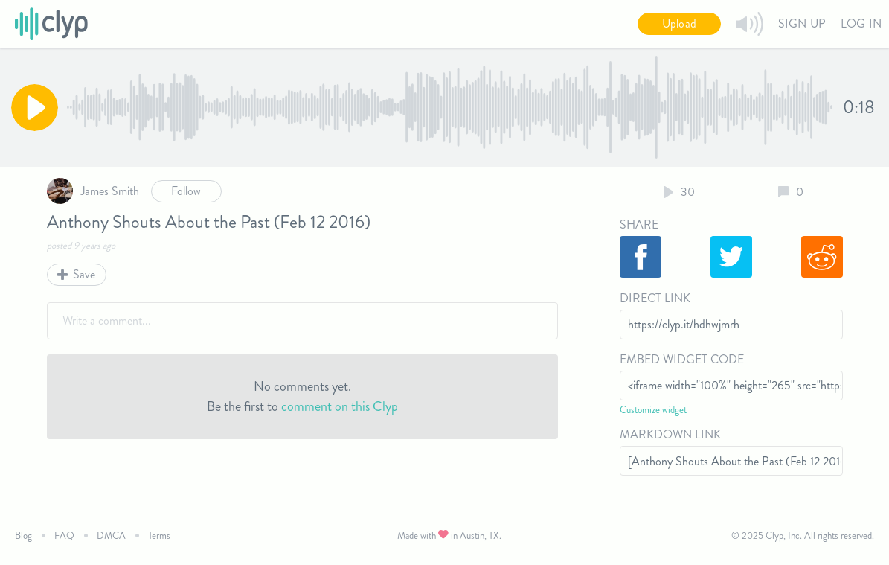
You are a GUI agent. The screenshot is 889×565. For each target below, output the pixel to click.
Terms (159, 536)
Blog (23, 536)
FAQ (64, 536)
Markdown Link (670, 434)
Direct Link (655, 298)
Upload (679, 23)
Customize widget (653, 410)
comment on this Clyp (339, 406)
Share (639, 224)
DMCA (111, 536)
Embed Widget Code (682, 359)
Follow (186, 190)
